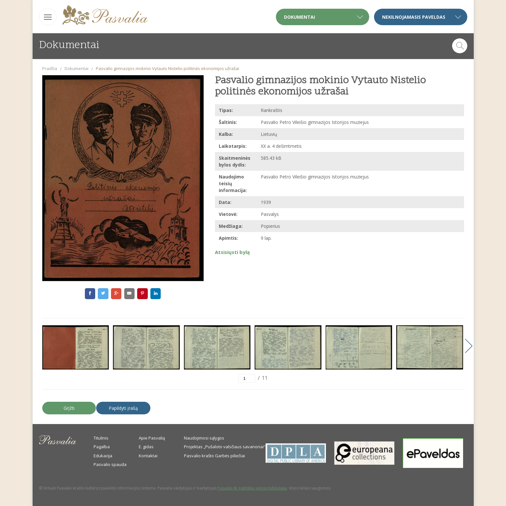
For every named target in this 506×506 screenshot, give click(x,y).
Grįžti (69, 408)
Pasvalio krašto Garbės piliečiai (214, 456)
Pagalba (102, 447)
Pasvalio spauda (110, 464)
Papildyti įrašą (123, 408)
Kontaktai (148, 456)
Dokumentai (76, 68)
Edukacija (103, 456)
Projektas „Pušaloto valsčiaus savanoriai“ (224, 447)
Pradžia (49, 68)
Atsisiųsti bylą (232, 252)
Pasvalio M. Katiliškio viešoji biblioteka (252, 488)
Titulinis (101, 438)
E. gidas (146, 447)
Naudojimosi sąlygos (204, 438)
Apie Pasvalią (152, 438)
